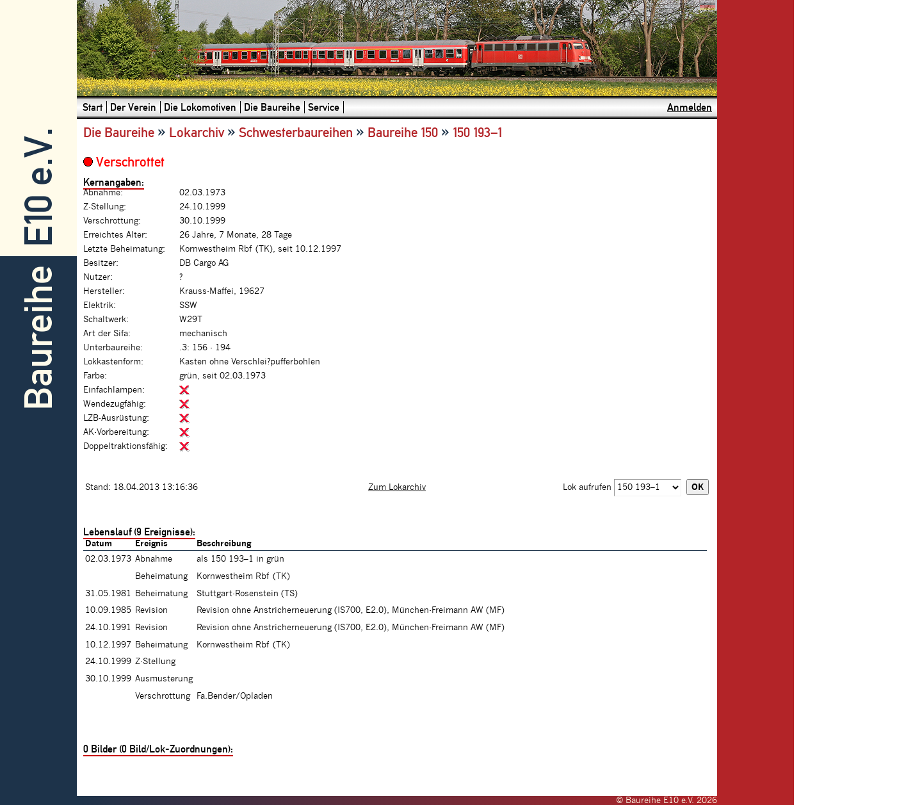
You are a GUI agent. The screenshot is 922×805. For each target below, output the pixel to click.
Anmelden (689, 107)
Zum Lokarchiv (397, 487)
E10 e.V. (38, 187)
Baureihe (38, 338)
